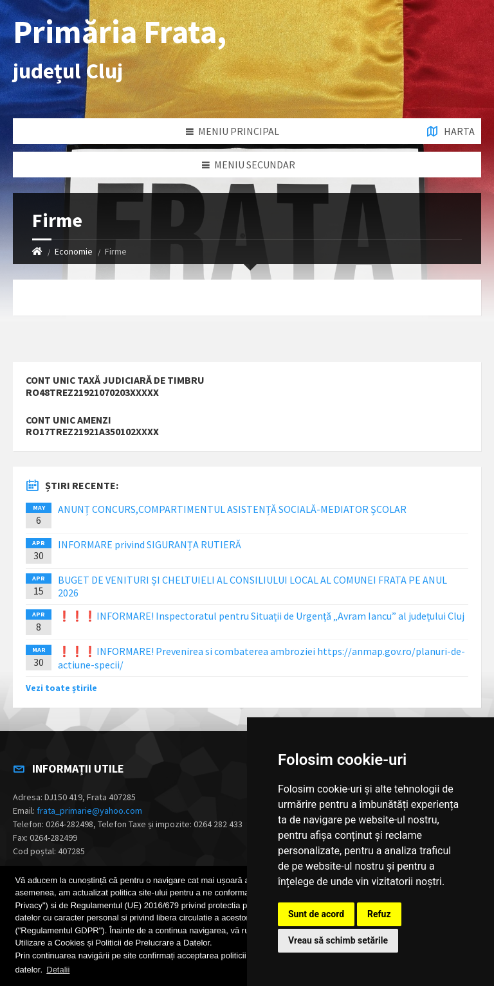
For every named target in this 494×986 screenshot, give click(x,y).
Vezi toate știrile (61, 688)
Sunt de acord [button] (316, 914)
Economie (74, 251)
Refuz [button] (379, 914)
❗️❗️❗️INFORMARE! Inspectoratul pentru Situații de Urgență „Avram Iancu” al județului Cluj (261, 615)
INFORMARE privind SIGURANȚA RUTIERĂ (149, 544)
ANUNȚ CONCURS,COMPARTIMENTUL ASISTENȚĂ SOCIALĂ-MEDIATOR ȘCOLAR (232, 509)
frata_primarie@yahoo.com (89, 810)
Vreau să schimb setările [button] (338, 940)
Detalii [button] (57, 969)
